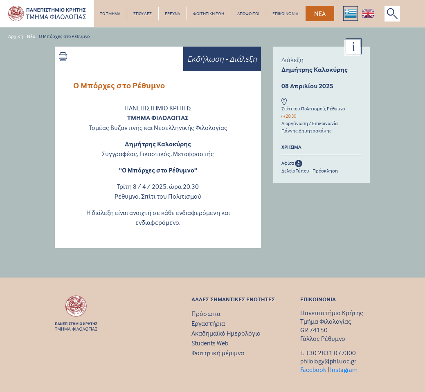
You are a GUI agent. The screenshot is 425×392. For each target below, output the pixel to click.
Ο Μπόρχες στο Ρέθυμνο (64, 36)
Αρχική (15, 36)
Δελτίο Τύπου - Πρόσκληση (309, 171)
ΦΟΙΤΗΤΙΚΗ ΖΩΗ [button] (208, 13)
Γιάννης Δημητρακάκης (306, 131)
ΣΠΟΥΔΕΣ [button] (142, 13)
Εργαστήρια (208, 323)
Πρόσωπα (205, 313)
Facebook (313, 369)
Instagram (344, 369)
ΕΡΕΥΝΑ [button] (172, 13)
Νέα (31, 36)
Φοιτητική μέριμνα (217, 353)
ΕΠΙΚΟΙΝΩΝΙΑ (285, 13)
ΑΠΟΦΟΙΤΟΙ (248, 13)
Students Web (209, 343)
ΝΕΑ (320, 13)
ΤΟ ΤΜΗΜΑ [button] (110, 13)
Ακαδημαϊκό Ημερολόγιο (226, 333)
